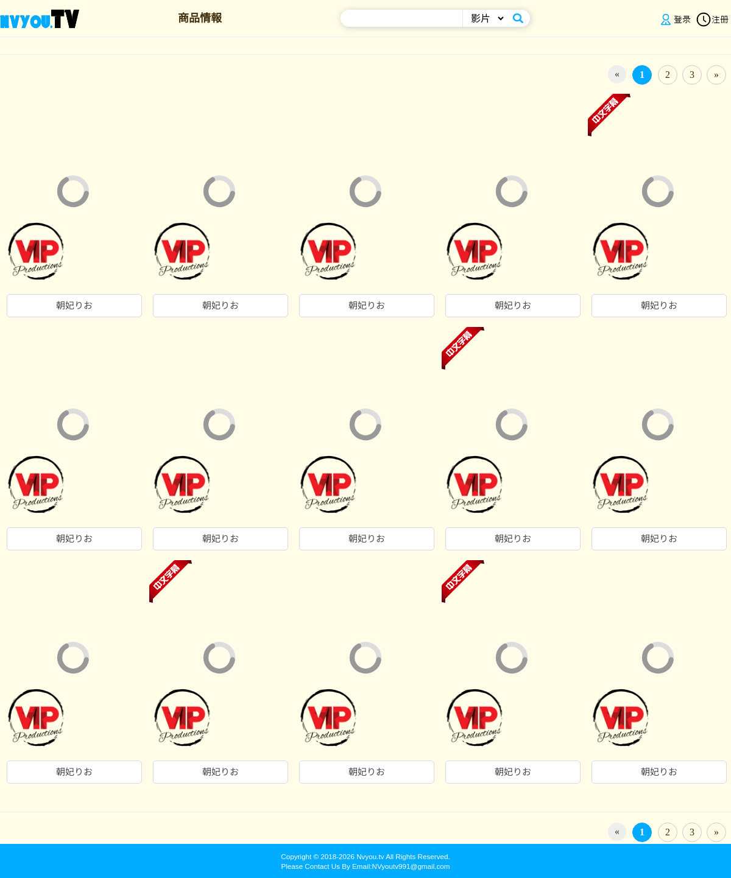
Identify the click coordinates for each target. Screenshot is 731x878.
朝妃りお (74, 306)
